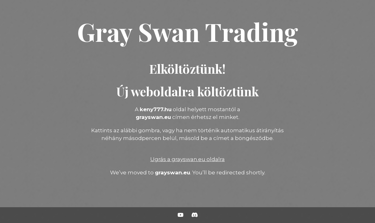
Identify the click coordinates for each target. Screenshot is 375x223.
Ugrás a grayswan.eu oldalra (187, 159)
